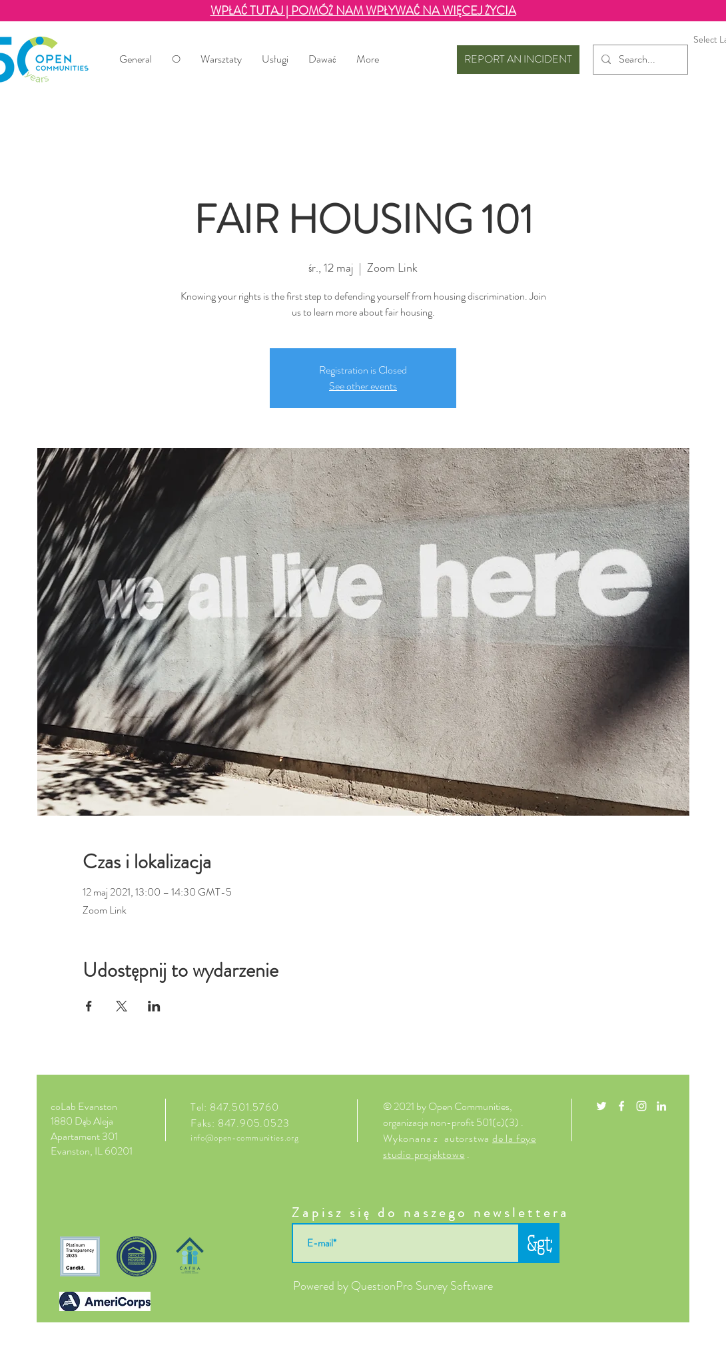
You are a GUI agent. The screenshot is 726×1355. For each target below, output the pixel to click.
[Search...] (639, 59)
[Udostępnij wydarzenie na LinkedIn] (154, 1006)
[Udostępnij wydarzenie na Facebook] (89, 1006)
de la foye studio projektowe (459, 1146)
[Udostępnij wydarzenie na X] (121, 1006)
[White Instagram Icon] (641, 1106)
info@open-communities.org (244, 1137)
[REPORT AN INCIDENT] (518, 60)
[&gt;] (539, 1243)
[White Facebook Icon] (621, 1106)
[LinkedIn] (661, 1106)
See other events (363, 386)
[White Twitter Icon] (601, 1106)
